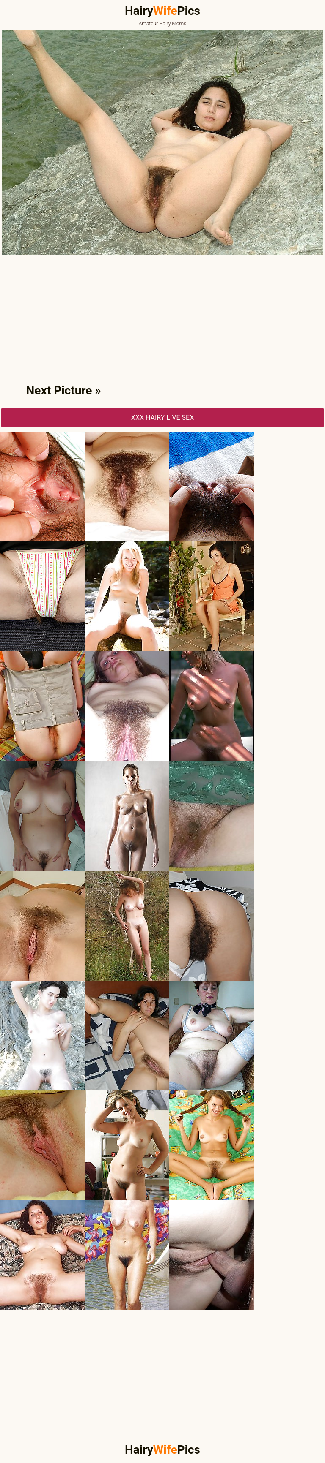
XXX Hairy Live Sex (162, 417)
